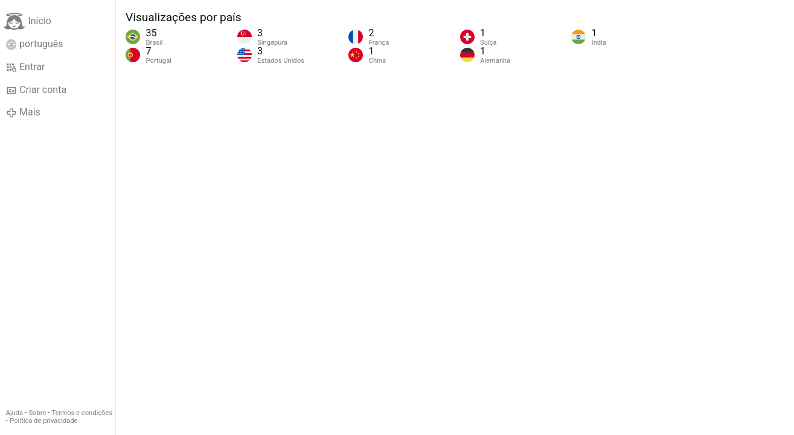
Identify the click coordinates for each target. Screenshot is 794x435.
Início (27, 21)
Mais (23, 112)
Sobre (37, 413)
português (34, 44)
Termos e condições (82, 413)
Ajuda (15, 413)
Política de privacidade (43, 421)
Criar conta (36, 90)
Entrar (25, 67)
